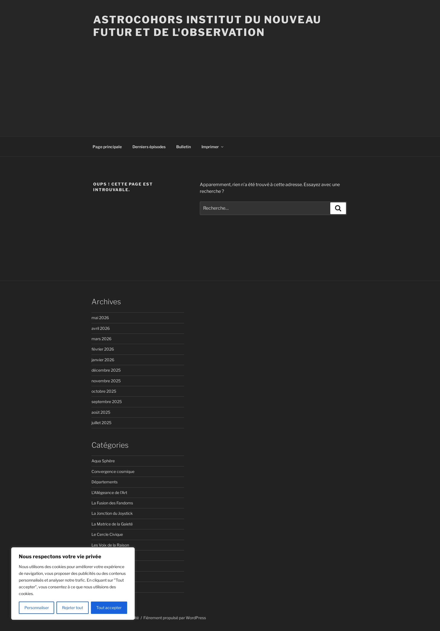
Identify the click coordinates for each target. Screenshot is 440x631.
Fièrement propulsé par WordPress (174, 617)
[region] (73, 583)
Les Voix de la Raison (110, 545)
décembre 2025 (106, 370)
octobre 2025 (103, 391)
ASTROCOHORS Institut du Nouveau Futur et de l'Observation (207, 25)
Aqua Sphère (103, 460)
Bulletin (183, 146)
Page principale (107, 146)
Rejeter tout (72, 607)
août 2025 (100, 412)
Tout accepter (109, 607)
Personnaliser (36, 607)
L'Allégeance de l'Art (109, 492)
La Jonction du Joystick (112, 513)
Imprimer (212, 146)
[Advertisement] (220, 81)
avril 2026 (100, 328)
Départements (104, 481)
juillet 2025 (101, 422)
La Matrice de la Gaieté (112, 524)
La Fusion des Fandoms (112, 502)
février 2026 (102, 349)
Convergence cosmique (112, 471)
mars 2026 (101, 338)
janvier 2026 (102, 359)
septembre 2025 (106, 401)
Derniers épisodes (149, 146)
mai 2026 (100, 317)
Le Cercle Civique (107, 534)
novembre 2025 (106, 380)
